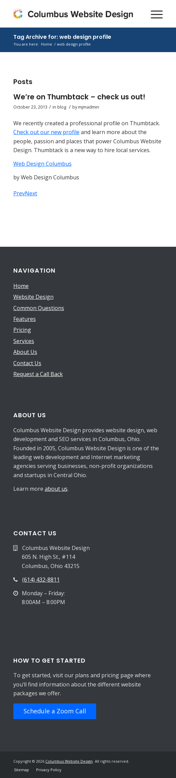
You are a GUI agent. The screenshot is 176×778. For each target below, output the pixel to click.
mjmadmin (88, 107)
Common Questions (38, 308)
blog (61, 107)
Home (21, 286)
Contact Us (27, 363)
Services (23, 341)
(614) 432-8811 (41, 579)
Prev (19, 193)
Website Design (33, 297)
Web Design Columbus (42, 163)
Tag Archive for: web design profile (62, 37)
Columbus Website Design (69, 761)
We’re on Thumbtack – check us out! (79, 97)
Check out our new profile (46, 132)
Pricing (22, 330)
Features (24, 319)
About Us (25, 352)
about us (56, 488)
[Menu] (153, 13)
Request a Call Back (38, 374)
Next (31, 193)
